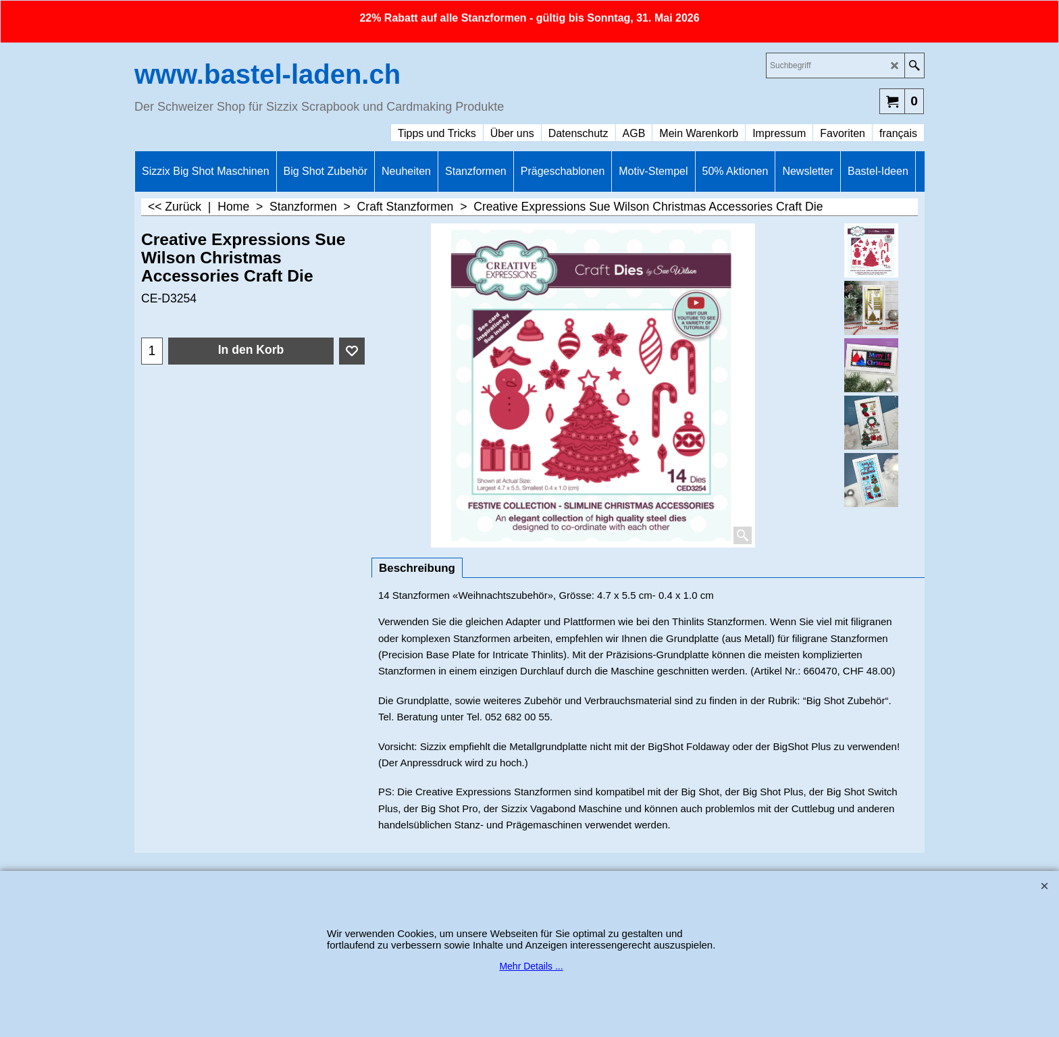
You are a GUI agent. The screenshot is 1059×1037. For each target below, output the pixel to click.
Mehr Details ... (531, 966)
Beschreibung (417, 568)
